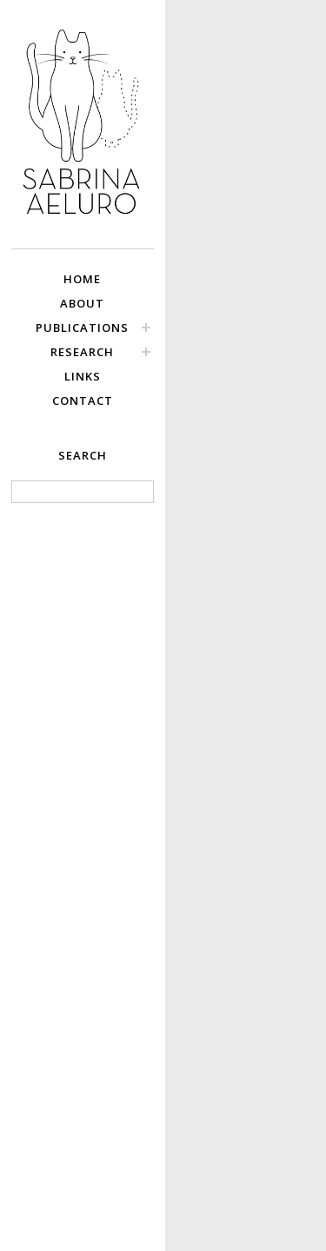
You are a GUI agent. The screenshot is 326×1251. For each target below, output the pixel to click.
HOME (82, 279)
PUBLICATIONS (82, 327)
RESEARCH (82, 352)
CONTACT (82, 400)
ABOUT (82, 303)
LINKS (82, 376)
